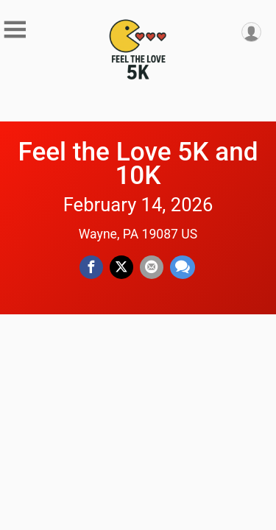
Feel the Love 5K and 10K (138, 163)
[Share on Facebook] (91, 267)
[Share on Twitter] (121, 267)
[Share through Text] (182, 267)
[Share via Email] (151, 267)
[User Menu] (251, 32)
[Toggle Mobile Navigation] (14, 30)
